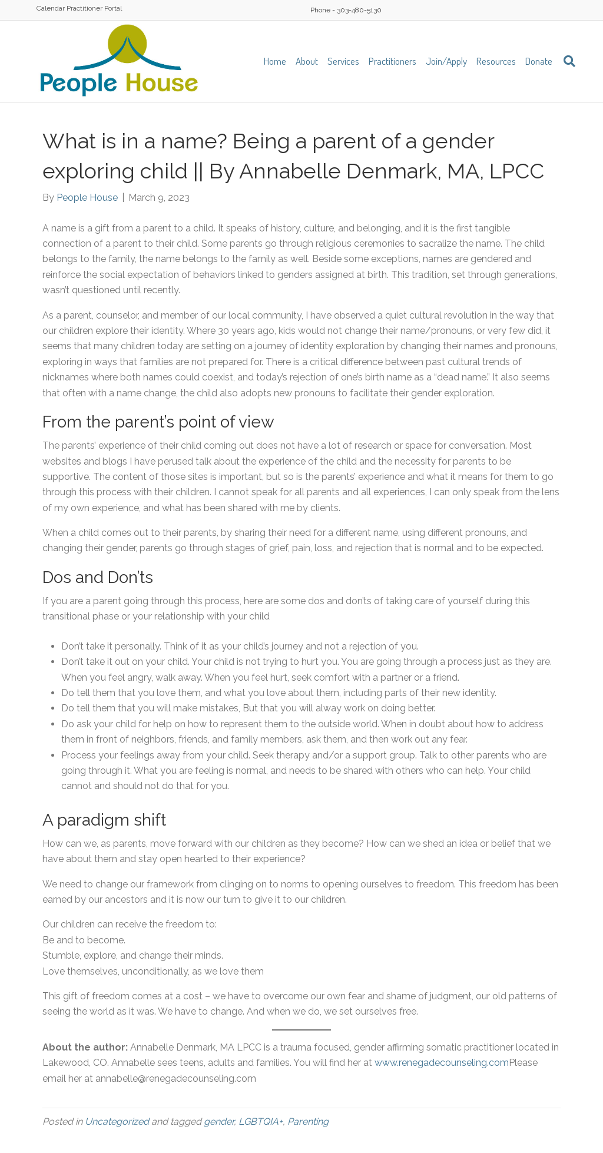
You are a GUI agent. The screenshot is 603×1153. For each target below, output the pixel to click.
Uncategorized (117, 1121)
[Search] (566, 61)
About (307, 61)
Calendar (51, 8)
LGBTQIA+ (260, 1121)
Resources (496, 61)
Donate (538, 61)
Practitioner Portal (94, 8)
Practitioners (392, 61)
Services (343, 61)
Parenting (308, 1121)
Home (275, 61)
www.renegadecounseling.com (442, 1062)
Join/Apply (446, 61)
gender (219, 1121)
